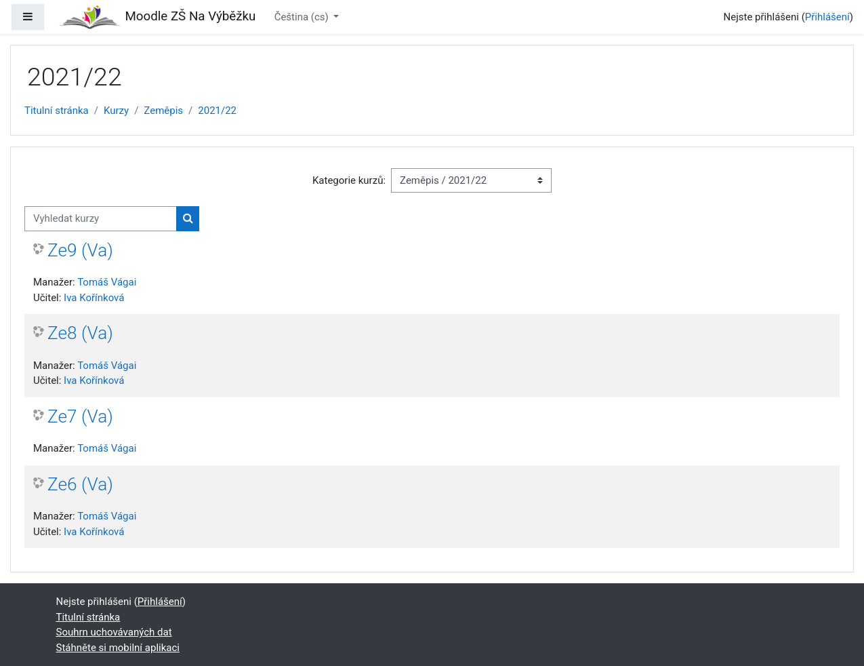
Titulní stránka (56, 110)
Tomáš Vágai (106, 282)
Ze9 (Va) (80, 250)
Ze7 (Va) (80, 416)
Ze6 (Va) (80, 484)
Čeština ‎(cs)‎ (302, 17)
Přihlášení (827, 17)
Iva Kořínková (94, 298)
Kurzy (116, 110)
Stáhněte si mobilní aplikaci (118, 648)
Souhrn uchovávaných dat (114, 632)
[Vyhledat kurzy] (100, 218)
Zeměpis (163, 110)
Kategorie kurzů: (349, 180)
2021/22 (217, 110)
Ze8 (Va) (80, 333)
